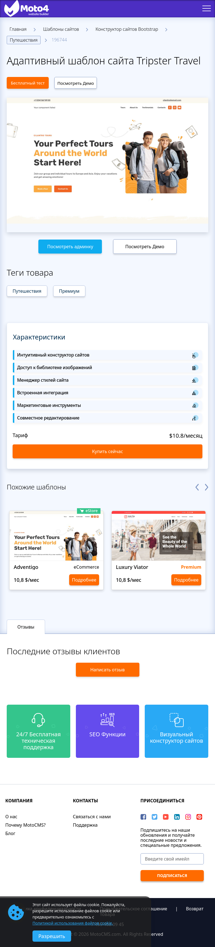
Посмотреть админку (70, 246)
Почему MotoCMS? (25, 825)
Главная (18, 29)
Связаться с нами (92, 817)
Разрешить (51, 936)
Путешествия (24, 40)
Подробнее (84, 580)
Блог (10, 833)
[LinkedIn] (177, 817)
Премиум (69, 291)
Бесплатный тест (28, 83)
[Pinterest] (199, 817)
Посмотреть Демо (75, 83)
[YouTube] (166, 817)
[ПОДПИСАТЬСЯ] (172, 875)
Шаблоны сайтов (61, 29)
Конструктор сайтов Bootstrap (126, 29)
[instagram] (188, 817)
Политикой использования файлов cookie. (72, 923)
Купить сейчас (107, 451)
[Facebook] (143, 817)
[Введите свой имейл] (172, 858)
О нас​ (11, 817)
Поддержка (85, 825)
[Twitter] (154, 817)
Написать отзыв (107, 670)
